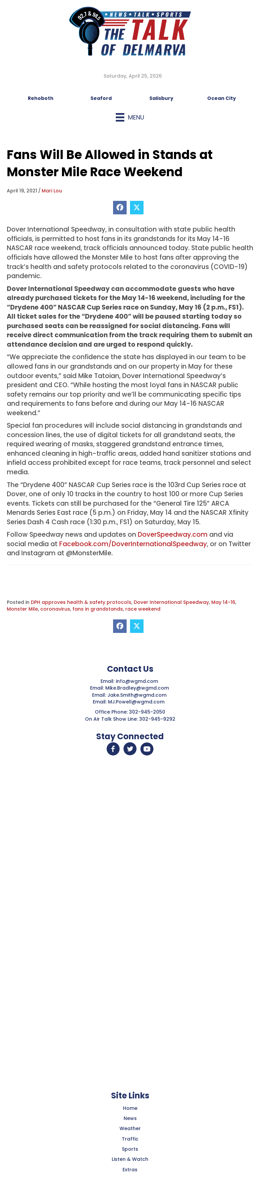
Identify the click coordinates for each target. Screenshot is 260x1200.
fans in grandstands (97, 609)
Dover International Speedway (171, 602)
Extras (130, 1169)
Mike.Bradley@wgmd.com (137, 688)
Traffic (130, 1139)
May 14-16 (223, 602)
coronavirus (55, 609)
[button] (113, 749)
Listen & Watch (130, 1159)
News (130, 1118)
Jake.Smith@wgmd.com (137, 695)
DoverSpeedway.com (173, 534)
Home (130, 1108)
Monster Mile (22, 609)
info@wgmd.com (137, 681)
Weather (130, 1128)
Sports (130, 1149)
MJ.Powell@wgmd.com (137, 701)
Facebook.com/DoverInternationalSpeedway (133, 544)
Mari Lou (52, 190)
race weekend (142, 609)
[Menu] (130, 117)
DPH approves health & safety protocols (81, 602)
